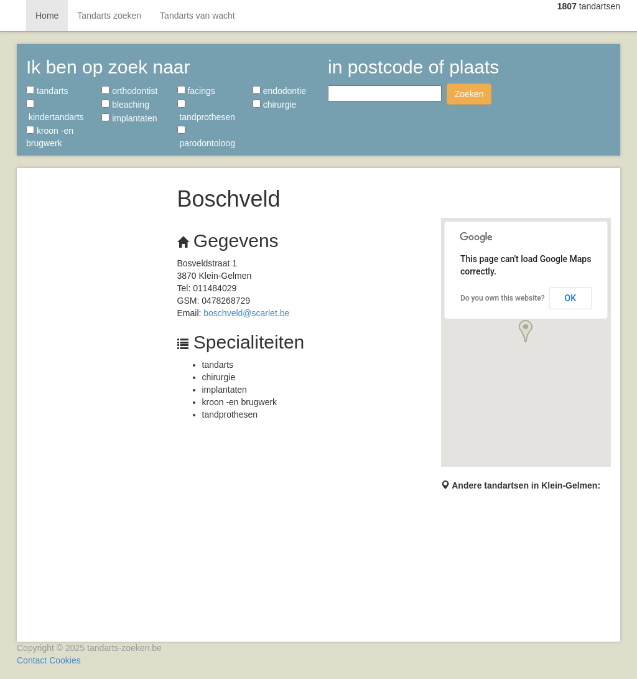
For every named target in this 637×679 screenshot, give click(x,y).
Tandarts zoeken (109, 16)
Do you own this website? (502, 298)
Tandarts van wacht (197, 16)
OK (571, 298)
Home (46, 16)
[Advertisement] (92, 361)
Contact (32, 660)
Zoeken (469, 94)
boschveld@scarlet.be (246, 313)
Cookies (65, 660)
